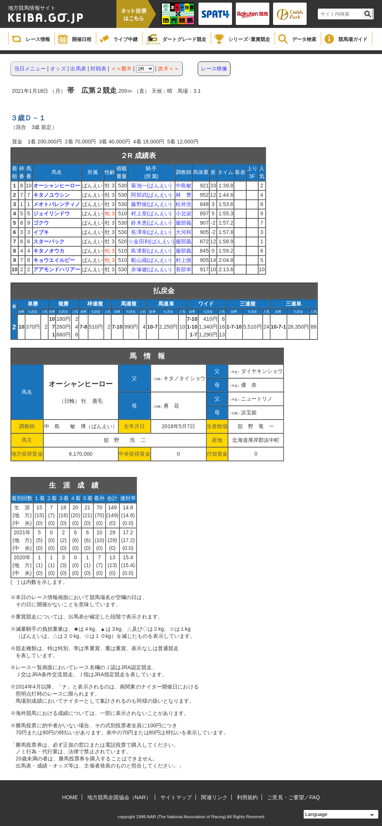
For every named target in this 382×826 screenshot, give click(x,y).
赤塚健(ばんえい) (151, 269)
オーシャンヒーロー (57, 186)
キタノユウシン (51, 195)
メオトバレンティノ (57, 204)
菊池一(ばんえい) (151, 186)
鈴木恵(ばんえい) (151, 223)
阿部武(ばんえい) (151, 195)
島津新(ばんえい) (151, 251)
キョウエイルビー (54, 260)
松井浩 (183, 204)
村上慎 (183, 260)
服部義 (183, 223)
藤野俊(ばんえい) (151, 204)
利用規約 (247, 797)
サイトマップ (176, 797)
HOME (70, 797)
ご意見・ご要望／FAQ (293, 797)
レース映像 (214, 69)
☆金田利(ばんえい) (151, 241)
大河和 (183, 232)
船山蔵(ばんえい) (151, 260)
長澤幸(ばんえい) (151, 232)
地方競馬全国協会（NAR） (119, 797)
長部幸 (183, 269)
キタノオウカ (49, 251)
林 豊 (183, 195)
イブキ (41, 232)
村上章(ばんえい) (151, 213)
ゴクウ (41, 223)
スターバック (49, 241)
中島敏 (183, 186)
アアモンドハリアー (57, 269)
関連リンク (214, 797)
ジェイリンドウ (51, 213)
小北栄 (183, 213)
